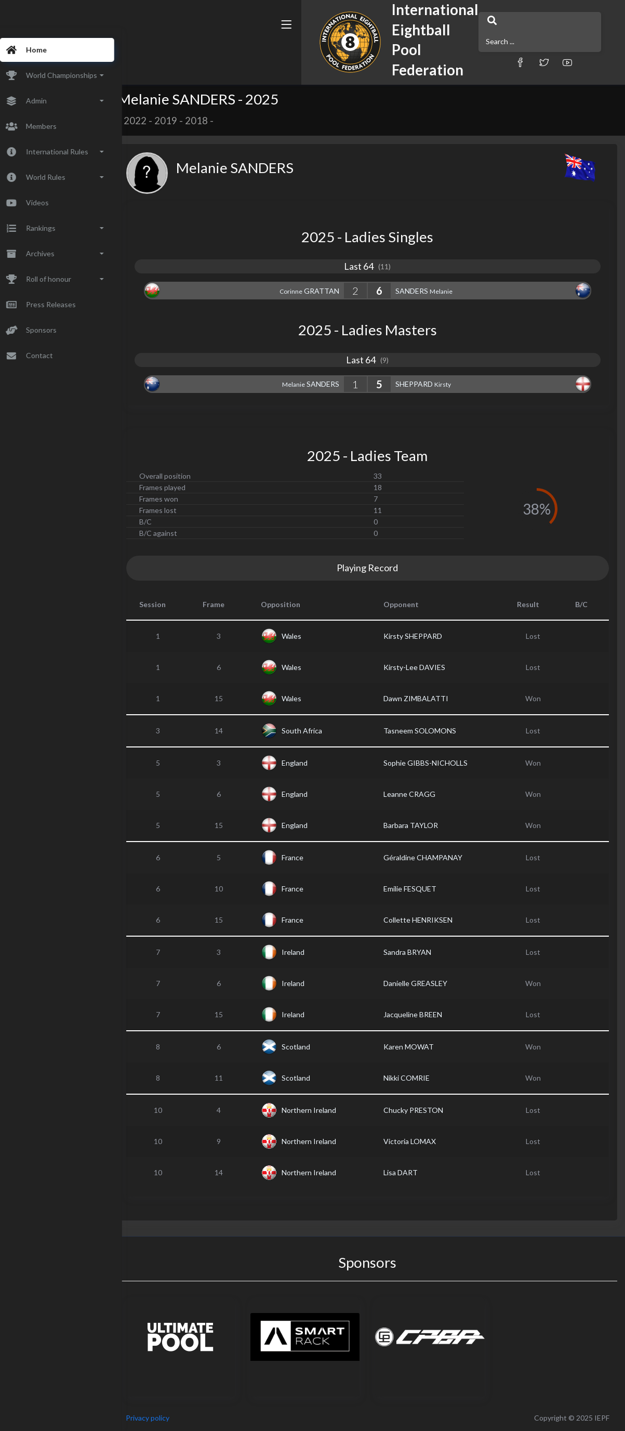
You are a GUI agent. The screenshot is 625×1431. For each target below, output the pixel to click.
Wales (306, 636)
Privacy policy (167, 1417)
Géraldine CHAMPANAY (432, 857)
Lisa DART (410, 1172)
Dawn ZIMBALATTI (425, 698)
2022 (154, 120)
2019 (185, 120)
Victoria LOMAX (419, 1141)
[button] (434, 53)
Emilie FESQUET (419, 888)
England (309, 762)
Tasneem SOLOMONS (429, 730)
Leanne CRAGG (419, 794)
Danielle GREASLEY (425, 983)
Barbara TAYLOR (420, 825)
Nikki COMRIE (416, 1077)
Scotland (310, 1046)
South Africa (316, 730)
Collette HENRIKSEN (427, 919)
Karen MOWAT (418, 1046)
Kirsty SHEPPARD (422, 636)
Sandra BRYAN (417, 952)
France (307, 857)
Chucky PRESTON (423, 1110)
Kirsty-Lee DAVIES (424, 667)
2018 (216, 120)
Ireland (307, 952)
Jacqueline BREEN (422, 1014)
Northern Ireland (323, 1110)
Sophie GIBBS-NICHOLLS (435, 762)
